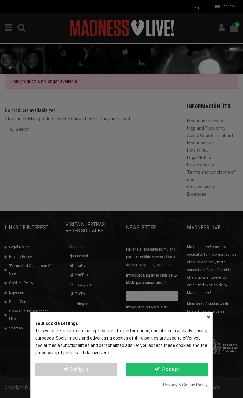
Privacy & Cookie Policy (185, 384)
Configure (76, 369)
